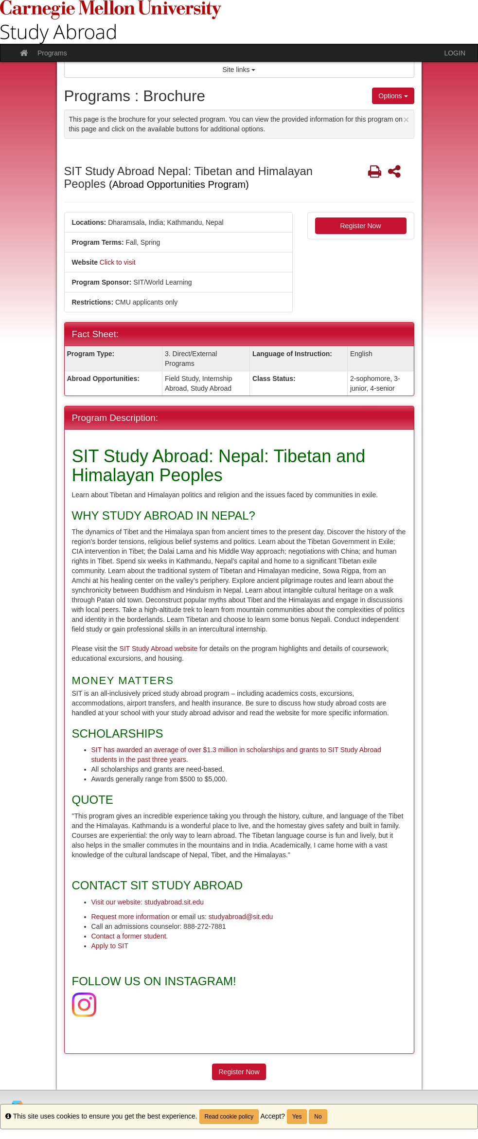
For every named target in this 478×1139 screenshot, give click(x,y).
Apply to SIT (109, 946)
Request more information (130, 917)
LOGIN (454, 53)
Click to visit (118, 262)
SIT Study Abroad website (160, 648)
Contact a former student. (129, 936)
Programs (52, 53)
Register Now (360, 226)
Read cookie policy (229, 1116)
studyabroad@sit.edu (241, 917)
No (317, 1116)
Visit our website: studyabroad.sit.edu (147, 902)
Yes (297, 1116)
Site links (239, 69)
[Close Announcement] (406, 119)
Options (392, 96)
